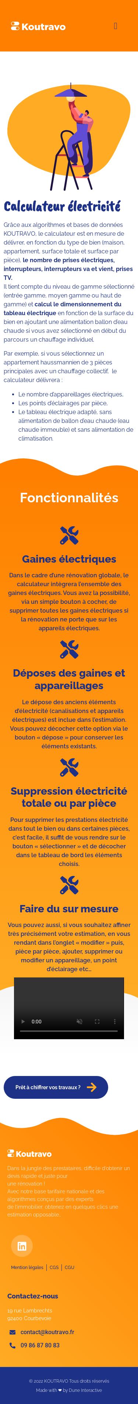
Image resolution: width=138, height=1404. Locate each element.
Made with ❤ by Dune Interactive (69, 1390)
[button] (116, 26)
